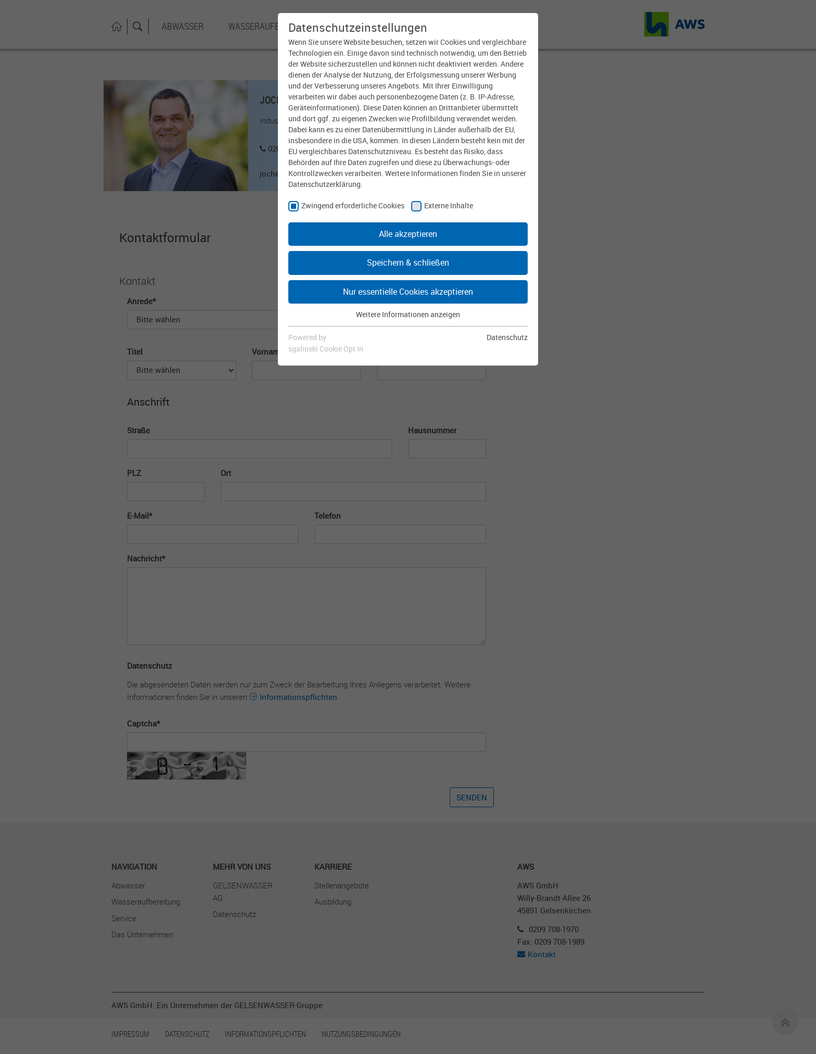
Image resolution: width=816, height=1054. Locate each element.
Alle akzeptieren (408, 234)
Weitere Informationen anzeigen (408, 314)
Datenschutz (507, 337)
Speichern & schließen (408, 262)
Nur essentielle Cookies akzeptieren (408, 291)
